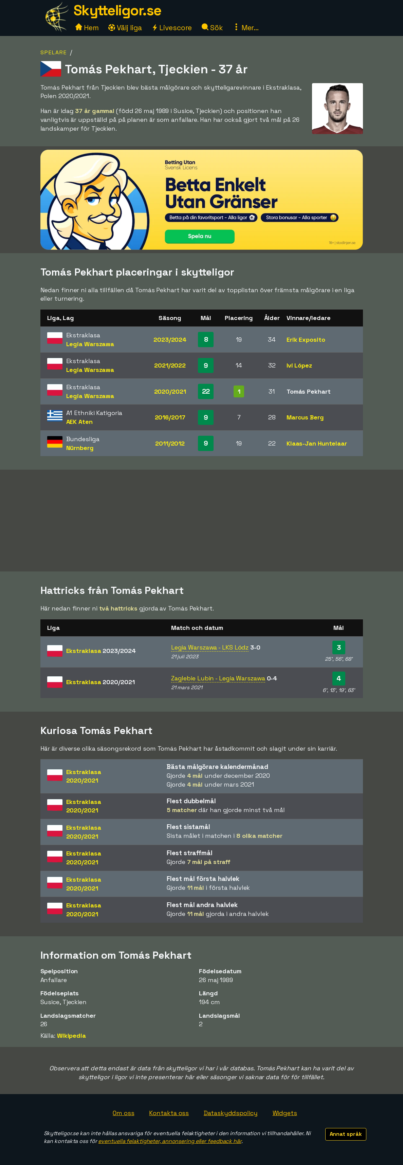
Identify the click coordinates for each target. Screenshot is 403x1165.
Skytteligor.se (117, 10)
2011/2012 (170, 443)
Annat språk (346, 1134)
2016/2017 (170, 417)
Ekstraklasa (101, 651)
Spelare (53, 52)
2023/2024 (169, 339)
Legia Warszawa (90, 344)
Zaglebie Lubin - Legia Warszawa (218, 678)
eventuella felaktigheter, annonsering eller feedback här (169, 1141)
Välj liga (125, 27)
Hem (87, 27)
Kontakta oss (169, 1113)
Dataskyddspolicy (230, 1113)
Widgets (285, 1113)
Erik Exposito (306, 339)
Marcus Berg (305, 417)
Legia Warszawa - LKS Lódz (210, 647)
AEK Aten (79, 422)
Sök (212, 27)
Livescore (171, 27)
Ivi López (299, 365)
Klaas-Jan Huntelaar (317, 443)
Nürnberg (80, 448)
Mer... (246, 27)
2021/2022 (170, 365)
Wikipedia (71, 1035)
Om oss (123, 1113)
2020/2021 (170, 391)
